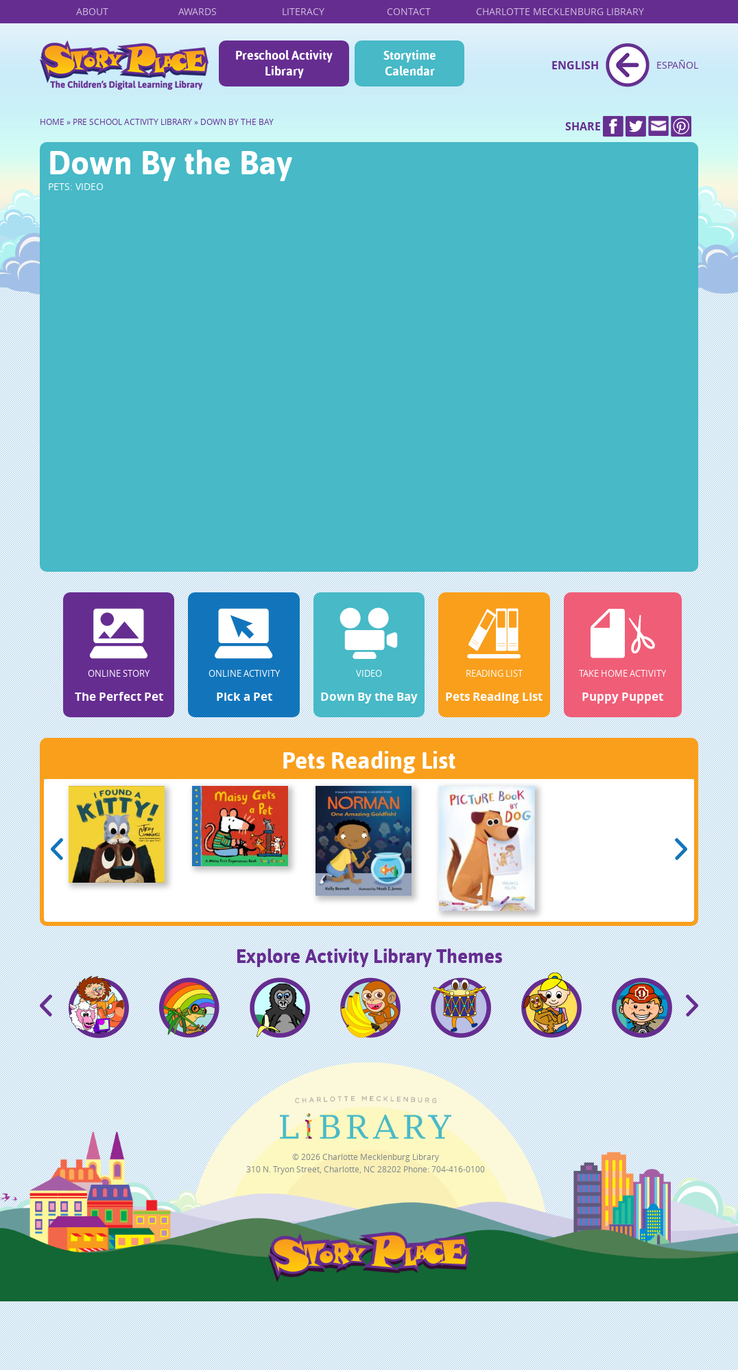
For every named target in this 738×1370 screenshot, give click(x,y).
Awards (197, 11)
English (575, 65)
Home (124, 65)
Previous (57, 849)
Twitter (636, 126)
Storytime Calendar (409, 63)
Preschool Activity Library (284, 63)
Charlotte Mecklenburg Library (560, 11)
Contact (409, 11)
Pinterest (681, 126)
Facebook (613, 126)
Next (681, 849)
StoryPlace (365, 1279)
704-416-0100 (458, 1169)
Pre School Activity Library (132, 122)
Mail (658, 126)
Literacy (303, 11)
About (92, 11)
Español (677, 64)
